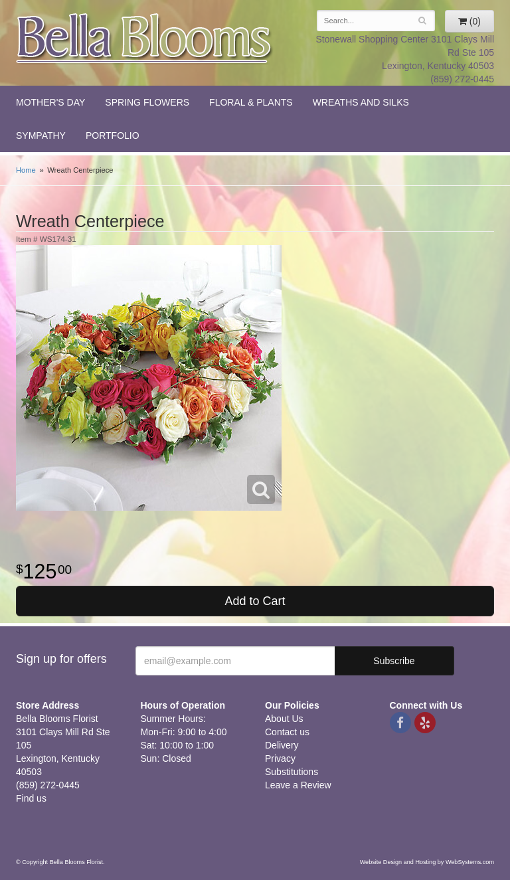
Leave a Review (298, 785)
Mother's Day (50, 102)
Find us (31, 798)
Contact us (287, 732)
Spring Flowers (147, 102)
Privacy (280, 758)
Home (26, 170)
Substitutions (291, 771)
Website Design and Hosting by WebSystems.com (427, 862)
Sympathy (41, 135)
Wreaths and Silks (361, 102)
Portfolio (112, 135)
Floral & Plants (251, 102)
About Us (284, 718)
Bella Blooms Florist (145, 38)
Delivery (282, 745)
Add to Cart (254, 601)
